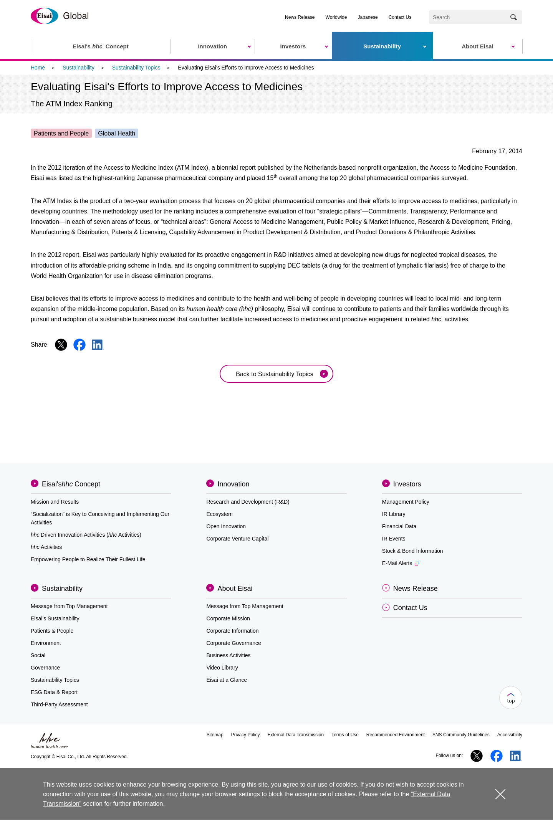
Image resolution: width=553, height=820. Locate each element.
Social (38, 655)
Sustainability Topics (136, 67)
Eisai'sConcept (71, 484)
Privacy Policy (245, 734)
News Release (300, 17)
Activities (46, 547)
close (500, 793)
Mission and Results (55, 502)
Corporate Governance (233, 643)
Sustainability (78, 67)
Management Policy (405, 502)
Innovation (233, 484)
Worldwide (336, 17)
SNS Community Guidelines (461, 734)
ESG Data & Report (54, 692)
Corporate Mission (228, 618)
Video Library (222, 668)
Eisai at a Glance (226, 680)
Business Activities (228, 655)
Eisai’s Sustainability (55, 618)
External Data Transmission (295, 734)
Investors (407, 484)
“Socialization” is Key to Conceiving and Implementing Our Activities (100, 518)
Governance (45, 668)
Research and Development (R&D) (247, 502)
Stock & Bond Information (412, 551)
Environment (46, 643)
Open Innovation (226, 526)
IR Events (394, 539)
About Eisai (234, 588)
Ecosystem (219, 514)
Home (38, 67)
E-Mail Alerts (400, 563)
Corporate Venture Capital (237, 539)
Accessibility (509, 734)
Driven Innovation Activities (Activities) (86, 535)
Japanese (368, 17)
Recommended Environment (395, 734)
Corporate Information (232, 631)
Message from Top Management (69, 606)
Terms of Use (345, 734)
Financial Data (399, 526)
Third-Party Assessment (59, 704)
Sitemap (215, 734)
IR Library (394, 514)
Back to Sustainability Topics (274, 374)
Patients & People (52, 631)
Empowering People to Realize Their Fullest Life (88, 559)
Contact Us (400, 17)
